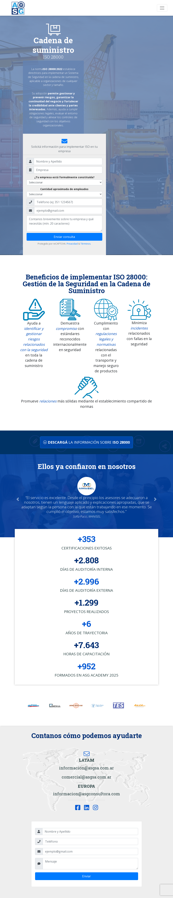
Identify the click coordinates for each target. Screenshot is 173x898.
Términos (85, 243)
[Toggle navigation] (162, 8)
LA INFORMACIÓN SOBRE (86, 442)
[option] (33, 706)
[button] (18, 499)
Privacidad (72, 243)
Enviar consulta (64, 237)
